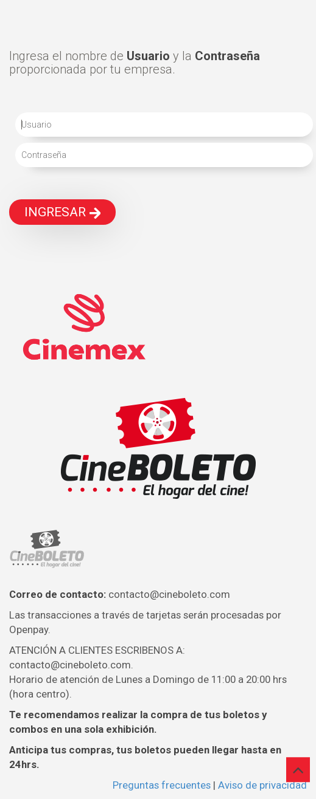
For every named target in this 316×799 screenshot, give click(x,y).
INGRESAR (62, 212)
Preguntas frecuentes (162, 785)
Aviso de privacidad (262, 785)
